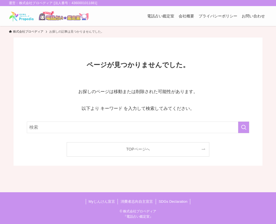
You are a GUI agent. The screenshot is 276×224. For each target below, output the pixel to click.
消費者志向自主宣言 (137, 201)
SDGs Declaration (173, 201)
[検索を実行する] (243, 127)
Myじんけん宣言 (101, 201)
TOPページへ (138, 149)
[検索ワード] (138, 127)
